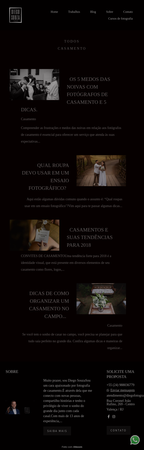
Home (54, 11)
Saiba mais (57, 431)
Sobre (109, 11)
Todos (72, 41)
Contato (128, 11)
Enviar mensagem (122, 390)
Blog (93, 11)
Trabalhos (74, 11)
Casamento (72, 48)
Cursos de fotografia (120, 18)
